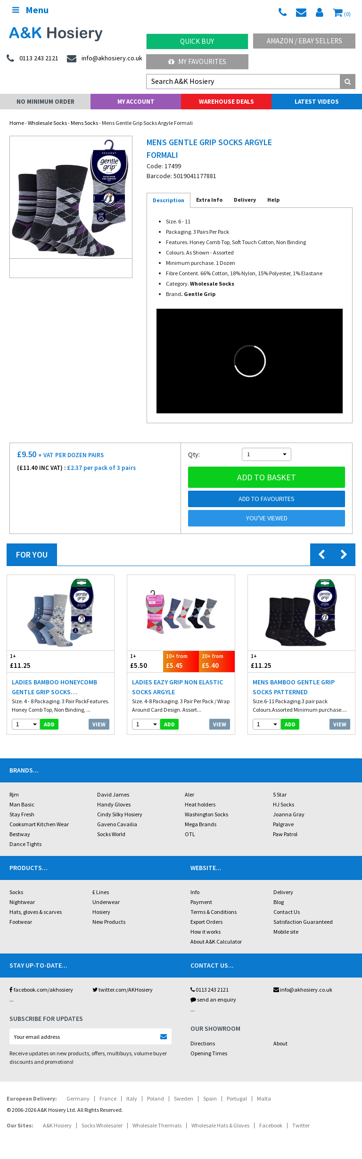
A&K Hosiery (57, 1125)
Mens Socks (84, 122)
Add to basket (266, 477)
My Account (136, 102)
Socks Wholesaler (102, 1125)
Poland (155, 1098)
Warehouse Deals (226, 102)
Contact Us (286, 911)
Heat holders (200, 804)
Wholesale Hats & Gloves (220, 1125)
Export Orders (206, 921)
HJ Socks (283, 804)
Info (194, 892)
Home (16, 122)
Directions (202, 1043)
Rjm (14, 794)
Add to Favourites (267, 498)
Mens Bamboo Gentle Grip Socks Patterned (294, 687)
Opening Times (208, 1053)
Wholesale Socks (47, 122)
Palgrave (283, 824)
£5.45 (181, 661)
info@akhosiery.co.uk (302, 989)
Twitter (301, 1125)
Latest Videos (317, 102)
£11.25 (34, 661)
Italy (131, 1098)
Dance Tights (25, 843)
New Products (108, 921)
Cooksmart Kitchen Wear (39, 824)
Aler (189, 794)
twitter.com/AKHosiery (122, 989)
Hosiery (101, 911)
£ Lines (100, 892)
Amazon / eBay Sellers (304, 40)
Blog (278, 901)
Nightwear (22, 901)
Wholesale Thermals (156, 1125)
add (49, 724)
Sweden (183, 1098)
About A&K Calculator (216, 941)
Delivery (283, 892)
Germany (78, 1098)
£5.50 (145, 661)
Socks (16, 892)
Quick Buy (197, 41)
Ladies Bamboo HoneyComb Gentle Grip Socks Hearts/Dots (54, 687)
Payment (201, 901)
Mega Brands (200, 824)
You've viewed (267, 518)
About (280, 1043)
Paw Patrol (285, 834)
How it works (205, 931)
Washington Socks (206, 814)
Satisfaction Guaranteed (303, 921)
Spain (210, 1098)
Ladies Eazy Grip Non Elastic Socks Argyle (177, 687)
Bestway (19, 834)
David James (113, 794)
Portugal (237, 1098)
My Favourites (197, 61)
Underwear (106, 901)
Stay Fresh (21, 814)
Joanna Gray (288, 814)
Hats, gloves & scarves (35, 911)
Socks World (111, 834)
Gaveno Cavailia (117, 824)
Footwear (20, 921)
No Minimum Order (45, 102)
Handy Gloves (114, 804)
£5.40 (217, 661)
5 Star (280, 794)
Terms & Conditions (213, 911)
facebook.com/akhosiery (41, 989)
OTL (190, 834)
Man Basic (21, 804)
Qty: (194, 454)
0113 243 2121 (209, 989)
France (107, 1098)
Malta (264, 1098)
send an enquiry (213, 999)
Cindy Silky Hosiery (119, 814)
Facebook (270, 1125)
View (99, 724)
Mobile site (285, 931)
